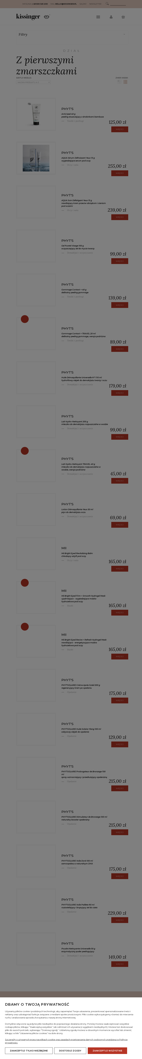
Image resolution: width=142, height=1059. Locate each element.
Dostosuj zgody (70, 1050)
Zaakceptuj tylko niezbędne (29, 1050)
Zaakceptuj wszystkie (107, 1050)
